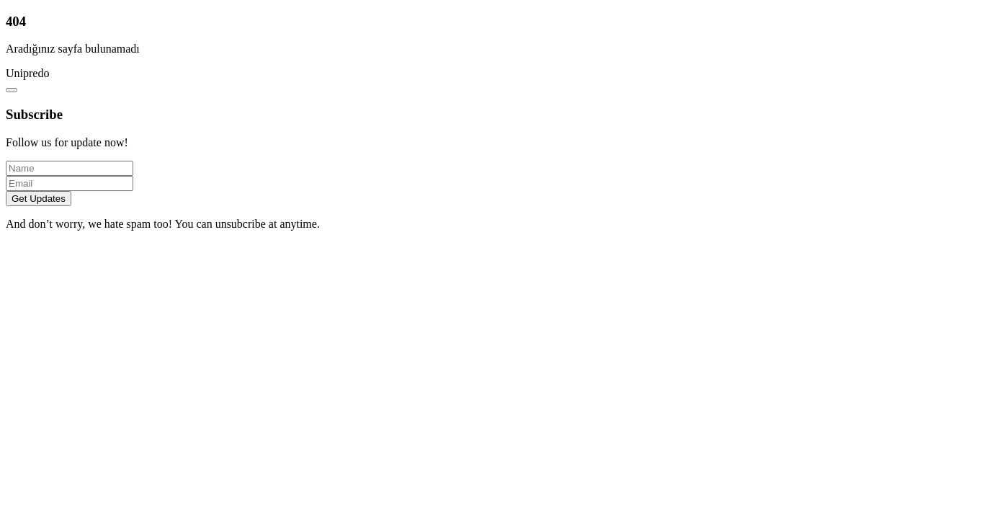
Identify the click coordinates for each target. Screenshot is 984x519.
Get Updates (39, 198)
